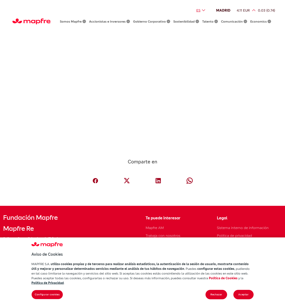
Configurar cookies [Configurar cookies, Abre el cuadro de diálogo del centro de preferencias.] (47, 294)
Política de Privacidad (47, 283)
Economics (260, 21)
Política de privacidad (234, 235)
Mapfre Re (18, 229)
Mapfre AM (155, 227)
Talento (210, 21)
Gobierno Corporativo (151, 21)
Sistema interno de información (243, 227)
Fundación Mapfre (30, 218)
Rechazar (216, 294)
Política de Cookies (223, 278)
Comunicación (234, 21)
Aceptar (243, 294)
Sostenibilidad (186, 21)
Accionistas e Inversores (109, 21)
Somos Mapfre (73, 21)
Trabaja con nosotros (163, 235)
